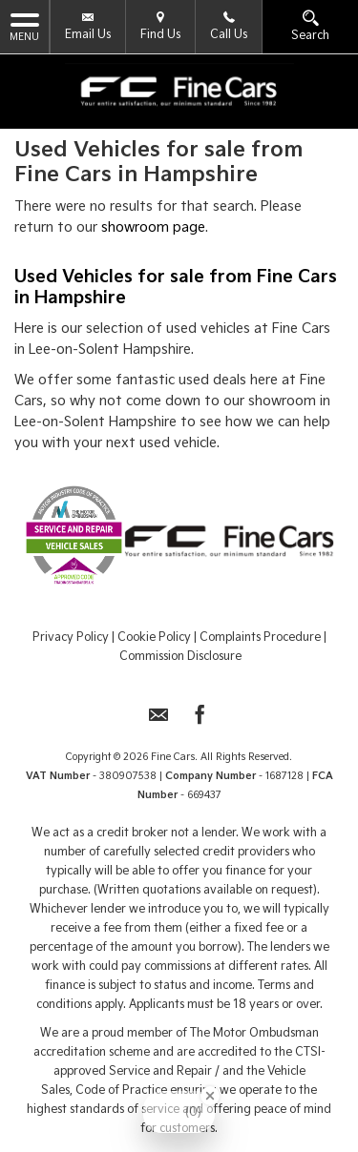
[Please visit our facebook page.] (200, 720)
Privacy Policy (70, 636)
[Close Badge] (210, 1095)
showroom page (153, 227)
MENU (24, 26)
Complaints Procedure (260, 636)
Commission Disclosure (180, 655)
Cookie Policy (154, 636)
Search (310, 26)
